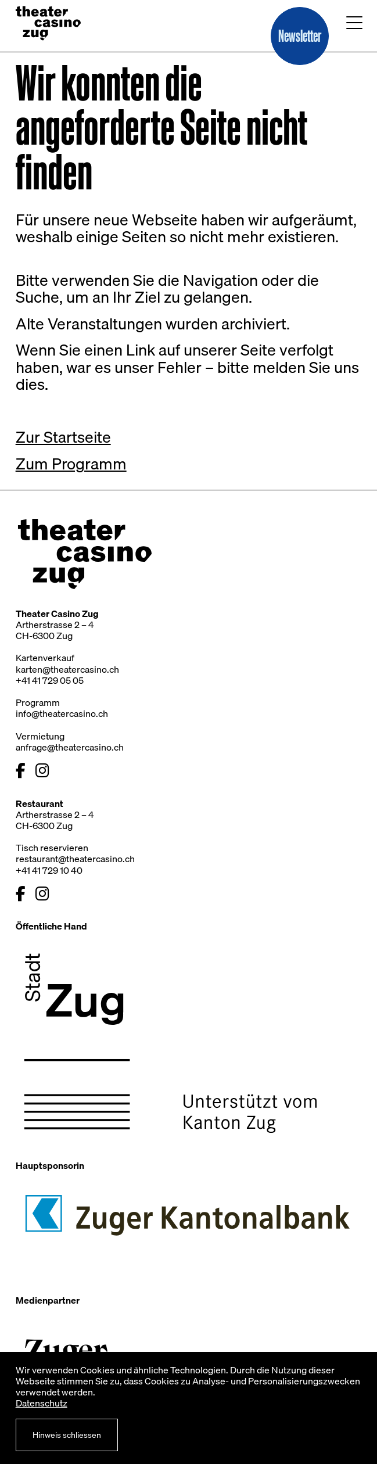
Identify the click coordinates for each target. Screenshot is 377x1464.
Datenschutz (41, 1403)
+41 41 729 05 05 (50, 680)
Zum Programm (71, 463)
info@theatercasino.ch (62, 713)
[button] (300, 36)
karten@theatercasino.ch (67, 669)
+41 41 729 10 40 (49, 870)
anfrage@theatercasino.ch (70, 747)
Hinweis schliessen (67, 1434)
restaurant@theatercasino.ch (75, 858)
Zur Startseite (63, 437)
